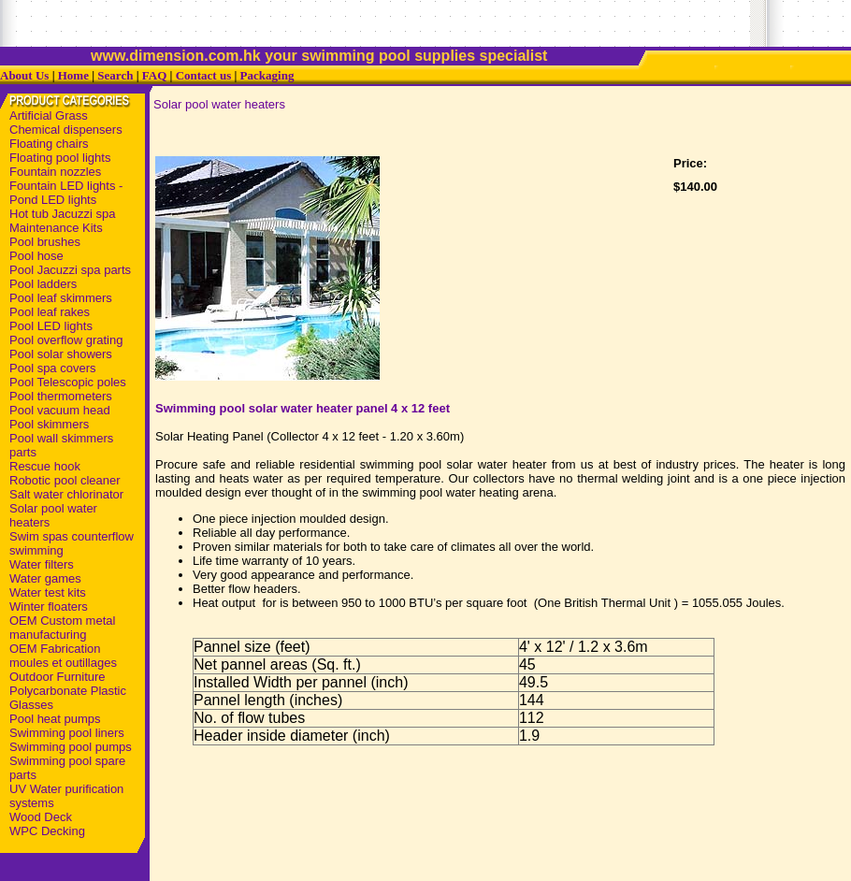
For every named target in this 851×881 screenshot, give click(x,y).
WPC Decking (47, 831)
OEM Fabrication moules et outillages (63, 656)
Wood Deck (40, 817)
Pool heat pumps (55, 719)
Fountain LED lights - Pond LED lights (66, 193)
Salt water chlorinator (66, 494)
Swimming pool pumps (70, 747)
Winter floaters (48, 606)
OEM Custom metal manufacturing (62, 628)
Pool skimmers (49, 424)
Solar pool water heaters (219, 104)
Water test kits (47, 592)
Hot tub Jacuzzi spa (62, 214)
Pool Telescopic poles (67, 382)
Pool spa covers (52, 368)
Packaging (267, 75)
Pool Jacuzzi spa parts (70, 270)
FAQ (154, 75)
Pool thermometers (60, 396)
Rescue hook (44, 466)
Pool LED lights (51, 326)
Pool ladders (43, 284)
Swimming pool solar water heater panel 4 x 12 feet (302, 408)
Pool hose (36, 256)
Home (73, 75)
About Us (24, 75)
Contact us (204, 75)
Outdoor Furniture (57, 677)
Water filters (41, 564)
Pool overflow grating (66, 340)
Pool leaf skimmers (60, 298)
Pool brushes (44, 242)
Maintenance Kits (56, 228)
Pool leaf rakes (49, 312)
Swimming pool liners (66, 733)
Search (115, 75)
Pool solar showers (60, 354)
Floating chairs (49, 144)
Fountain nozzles (55, 172)
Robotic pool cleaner (65, 480)
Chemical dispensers (66, 130)
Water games (45, 578)
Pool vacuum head (59, 410)
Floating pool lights (59, 158)
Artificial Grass (48, 115)
